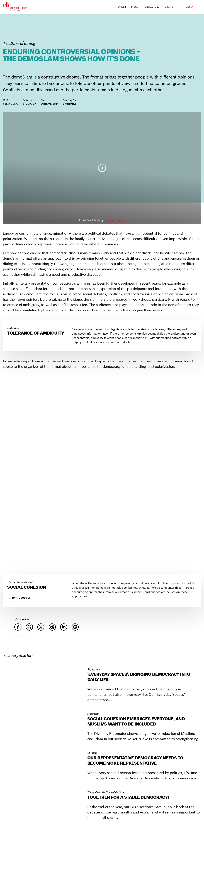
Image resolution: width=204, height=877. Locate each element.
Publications (151, 7)
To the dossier (19, 598)
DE (187, 7)
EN (192, 7)
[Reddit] (52, 627)
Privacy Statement (115, 220)
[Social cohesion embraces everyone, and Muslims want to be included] (144, 725)
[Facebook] (17, 627)
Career (121, 7)
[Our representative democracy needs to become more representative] (144, 764)
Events (169, 7)
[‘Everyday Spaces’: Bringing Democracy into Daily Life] (144, 683)
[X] (40, 627)
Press (134, 7)
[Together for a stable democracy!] (144, 803)
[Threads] (29, 627)
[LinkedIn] (63, 627)
